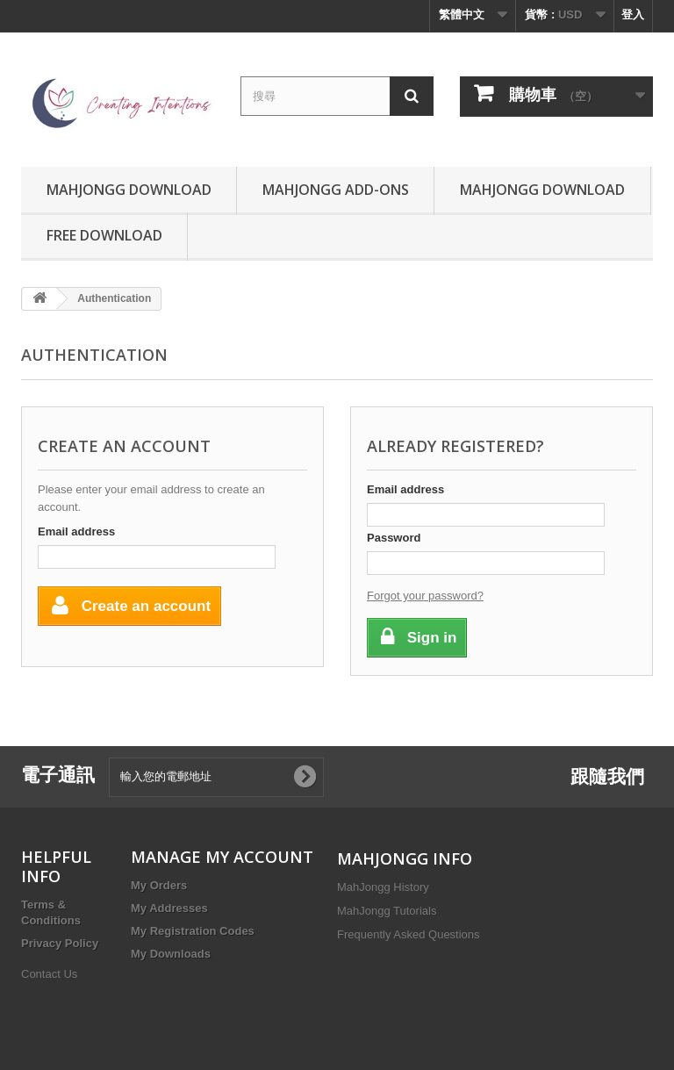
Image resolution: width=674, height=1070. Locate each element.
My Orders (159, 885)
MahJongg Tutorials (386, 910)
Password (393, 537)
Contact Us (49, 973)
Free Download (104, 235)
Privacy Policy (59, 943)
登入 (632, 14)
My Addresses (169, 908)
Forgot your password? (425, 595)
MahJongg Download (129, 189)
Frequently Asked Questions (408, 934)
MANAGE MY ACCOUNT (222, 856)
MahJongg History (383, 887)
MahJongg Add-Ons (335, 189)
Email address (76, 531)
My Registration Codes (193, 930)
